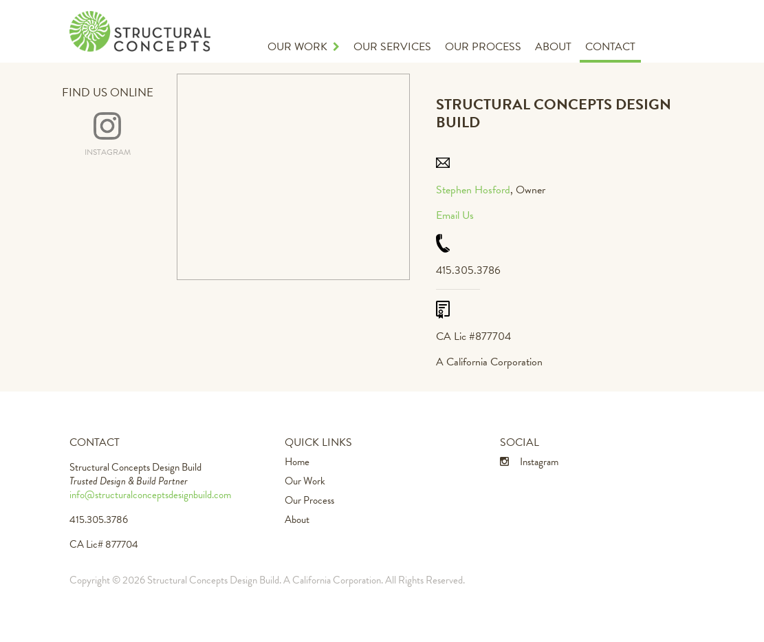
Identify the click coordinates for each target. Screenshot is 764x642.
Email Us (455, 215)
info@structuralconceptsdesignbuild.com (150, 494)
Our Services (392, 47)
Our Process (483, 47)
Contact (610, 47)
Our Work (304, 47)
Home (297, 461)
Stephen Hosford (473, 190)
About (553, 47)
